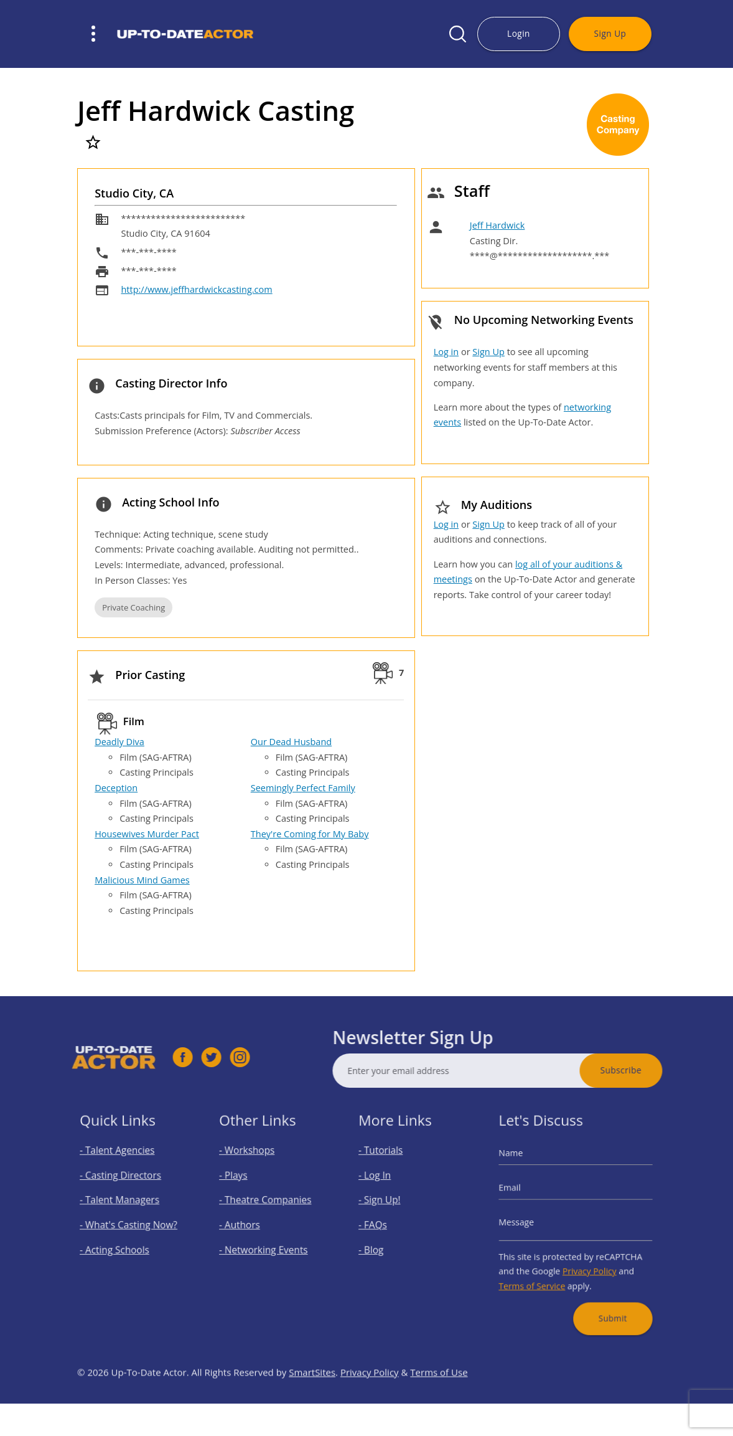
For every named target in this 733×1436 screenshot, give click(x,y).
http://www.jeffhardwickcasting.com (196, 289)
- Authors (246, 1224)
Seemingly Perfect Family (303, 788)
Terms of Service (540, 1274)
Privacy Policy (587, 1262)
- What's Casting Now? (130, 1224)
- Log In (382, 1184)
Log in (446, 352)
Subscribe (649, 1070)
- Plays (241, 1184)
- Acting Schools (119, 1244)
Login (518, 33)
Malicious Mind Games (142, 880)
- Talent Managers (123, 1204)
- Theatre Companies (267, 1204)
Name (523, 1166)
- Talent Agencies (121, 1163)
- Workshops (252, 1163)
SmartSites (312, 1400)
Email (522, 1194)
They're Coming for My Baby (310, 834)
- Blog (379, 1244)
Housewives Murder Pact (147, 834)
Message (527, 1222)
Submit (605, 1300)
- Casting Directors (124, 1184)
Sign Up (610, 33)
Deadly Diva (119, 742)
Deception (116, 788)
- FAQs (380, 1224)
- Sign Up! (386, 1204)
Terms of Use (438, 1400)
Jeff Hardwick (497, 225)
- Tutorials (387, 1163)
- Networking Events (266, 1244)
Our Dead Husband (291, 742)
